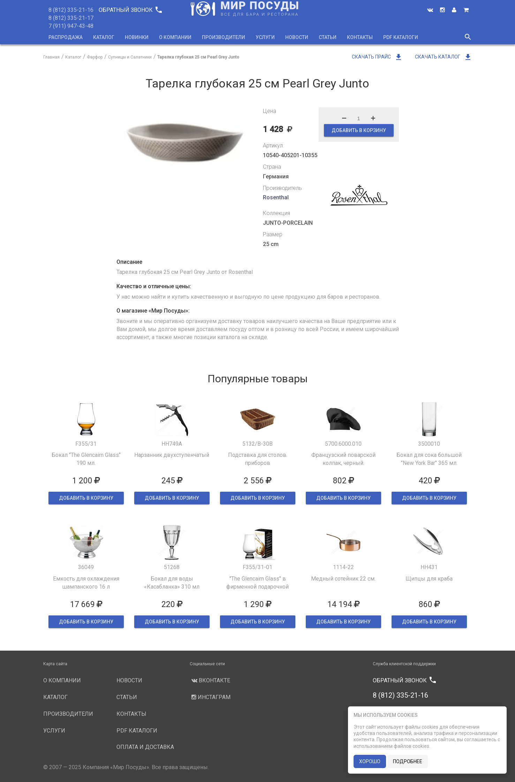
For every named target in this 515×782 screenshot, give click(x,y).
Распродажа (65, 37)
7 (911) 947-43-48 (70, 26)
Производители (223, 37)
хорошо (369, 761)
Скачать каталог (443, 57)
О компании (175, 37)
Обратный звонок (130, 10)
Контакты (360, 37)
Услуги (265, 37)
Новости (296, 37)
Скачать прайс (377, 57)
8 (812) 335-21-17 (70, 18)
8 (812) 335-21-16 (70, 10)
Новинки (137, 37)
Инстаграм (210, 697)
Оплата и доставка (145, 747)
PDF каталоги (400, 37)
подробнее (407, 761)
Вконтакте (210, 680)
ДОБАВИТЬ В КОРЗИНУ (359, 130)
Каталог (103, 37)
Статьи (327, 37)
